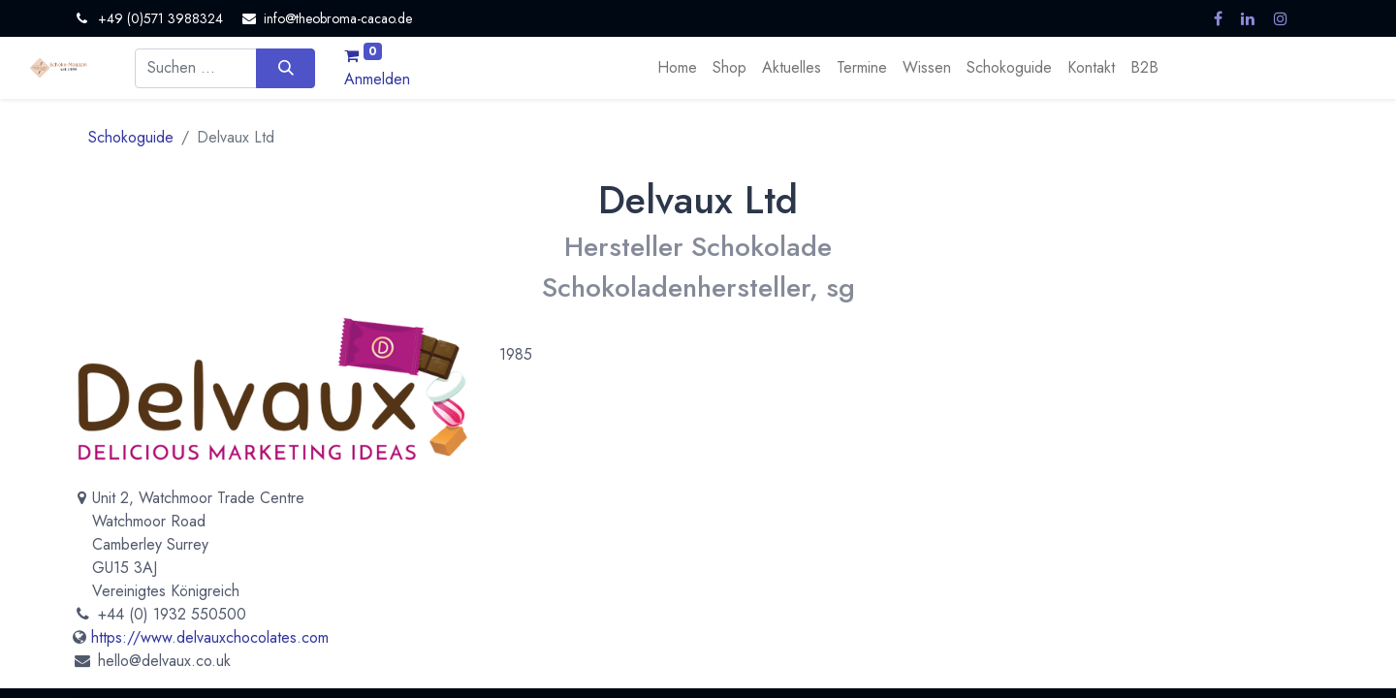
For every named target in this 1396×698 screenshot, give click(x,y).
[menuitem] (677, 67)
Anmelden (377, 79)
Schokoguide (131, 137)
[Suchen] (285, 67)
